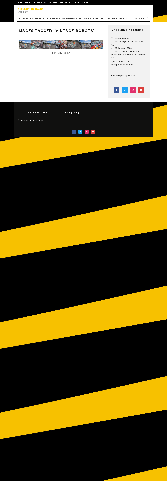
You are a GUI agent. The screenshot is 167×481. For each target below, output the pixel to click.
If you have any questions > (30, 120)
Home (21, 2)
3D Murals (53, 18)
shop (76, 2)
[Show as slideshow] (60, 53)
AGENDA (47, 2)
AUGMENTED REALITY (120, 18)
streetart (58, 2)
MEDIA (39, 2)
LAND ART (99, 18)
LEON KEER (30, 2)
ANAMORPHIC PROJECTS (76, 18)
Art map (69, 2)
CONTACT (85, 2)
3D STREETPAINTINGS (31, 18)
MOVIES (139, 18)
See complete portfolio (123, 75)
